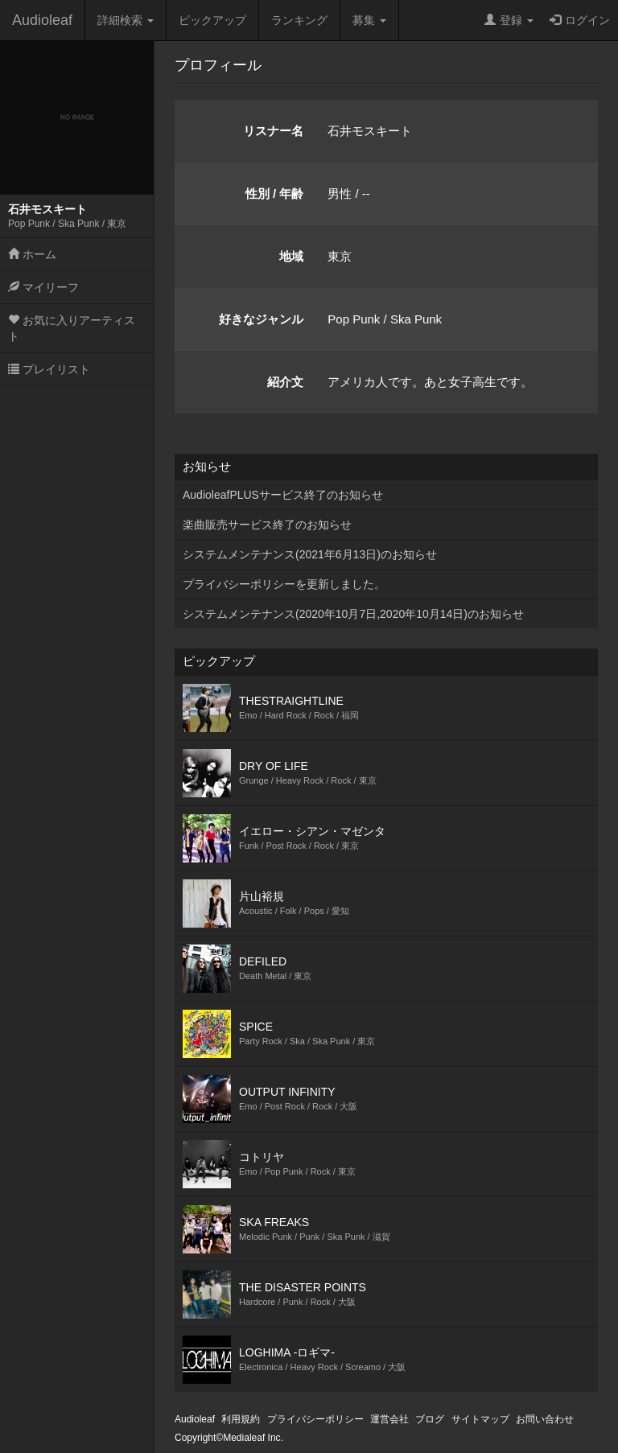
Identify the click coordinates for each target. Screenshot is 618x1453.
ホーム (32, 254)
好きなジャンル (261, 319)
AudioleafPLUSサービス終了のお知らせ (283, 494)
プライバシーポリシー (315, 1419)
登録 (509, 20)
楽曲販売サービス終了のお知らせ (267, 524)
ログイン (580, 20)
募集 (369, 20)
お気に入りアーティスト (71, 328)
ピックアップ (212, 20)
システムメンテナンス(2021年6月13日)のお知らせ (310, 554)
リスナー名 (273, 131)
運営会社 (389, 1419)
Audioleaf (42, 20)
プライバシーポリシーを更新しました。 (284, 584)
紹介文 (285, 382)
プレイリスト (49, 369)
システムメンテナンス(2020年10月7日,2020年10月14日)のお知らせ (353, 613)
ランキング (299, 20)
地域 (291, 256)
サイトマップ (480, 1419)
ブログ (429, 1419)
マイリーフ (43, 287)
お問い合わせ (545, 1419)
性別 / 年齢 (274, 193)
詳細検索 (125, 20)
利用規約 (240, 1419)
